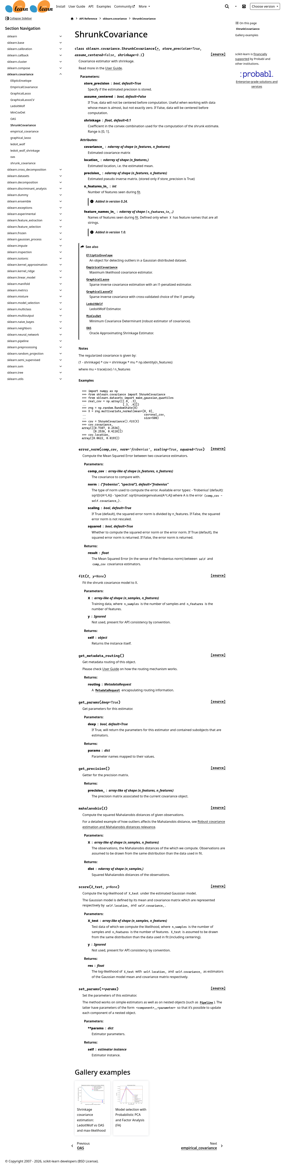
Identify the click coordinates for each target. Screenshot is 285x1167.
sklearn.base (15, 43)
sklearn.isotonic (17, 258)
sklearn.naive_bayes (20, 322)
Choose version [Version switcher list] (264, 6)
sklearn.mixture (17, 296)
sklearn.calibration (19, 49)
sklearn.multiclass (19, 309)
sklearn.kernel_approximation (27, 265)
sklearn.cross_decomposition (26, 169)
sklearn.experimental (21, 214)
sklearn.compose (18, 68)
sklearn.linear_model (21, 277)
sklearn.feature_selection (24, 227)
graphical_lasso (20, 138)
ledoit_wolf (17, 144)
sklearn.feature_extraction (24, 220)
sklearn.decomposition (22, 182)
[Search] (226, 6)
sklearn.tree (15, 372)
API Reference (88, 18)
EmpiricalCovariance (24, 87)
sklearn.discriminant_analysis (27, 188)
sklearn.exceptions (19, 208)
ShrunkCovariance (23, 125)
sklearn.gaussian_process (24, 239)
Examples (104, 6)
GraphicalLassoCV (22, 100)
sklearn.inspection (19, 252)
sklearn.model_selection (23, 303)
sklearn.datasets (18, 176)
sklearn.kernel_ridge (21, 271)
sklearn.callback (18, 55)
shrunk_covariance (23, 163)
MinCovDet (17, 112)
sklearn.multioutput (20, 315)
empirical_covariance (24, 131)
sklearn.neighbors (19, 328)
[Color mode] (235, 6)
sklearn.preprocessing (22, 347)
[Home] (72, 19)
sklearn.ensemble (19, 201)
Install (60, 6)
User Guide (77, 6)
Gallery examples (246, 35)
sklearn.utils (15, 379)
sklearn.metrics (17, 290)
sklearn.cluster (17, 62)
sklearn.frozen (16, 233)
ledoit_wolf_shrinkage (25, 150)
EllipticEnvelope (21, 81)
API (90, 6)
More (143, 6)
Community (123, 6)
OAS (13, 119)
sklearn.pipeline (18, 341)
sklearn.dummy (17, 195)
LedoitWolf (17, 106)
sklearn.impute (17, 246)
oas (12, 157)
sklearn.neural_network (23, 334)
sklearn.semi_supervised (23, 360)
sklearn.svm (15, 366)
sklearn (12, 36)
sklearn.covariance (20, 74)
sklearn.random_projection (25, 353)
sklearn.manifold (18, 284)
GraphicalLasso (20, 93)
